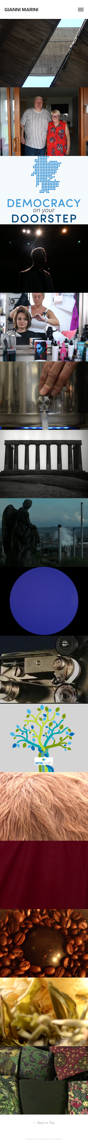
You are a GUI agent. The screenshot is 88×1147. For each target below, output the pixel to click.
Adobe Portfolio (52, 1139)
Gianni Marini (21, 9)
